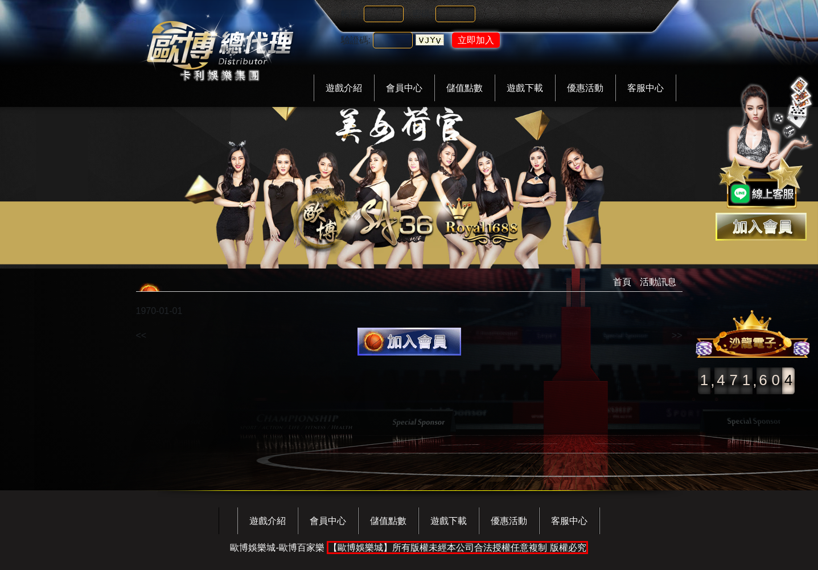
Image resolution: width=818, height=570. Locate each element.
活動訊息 (658, 282)
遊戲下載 (525, 88)
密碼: (422, 14)
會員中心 (404, 88)
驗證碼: (356, 40)
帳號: (351, 14)
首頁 (622, 282)
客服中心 (645, 88)
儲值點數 (464, 88)
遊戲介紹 (344, 88)
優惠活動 (585, 88)
